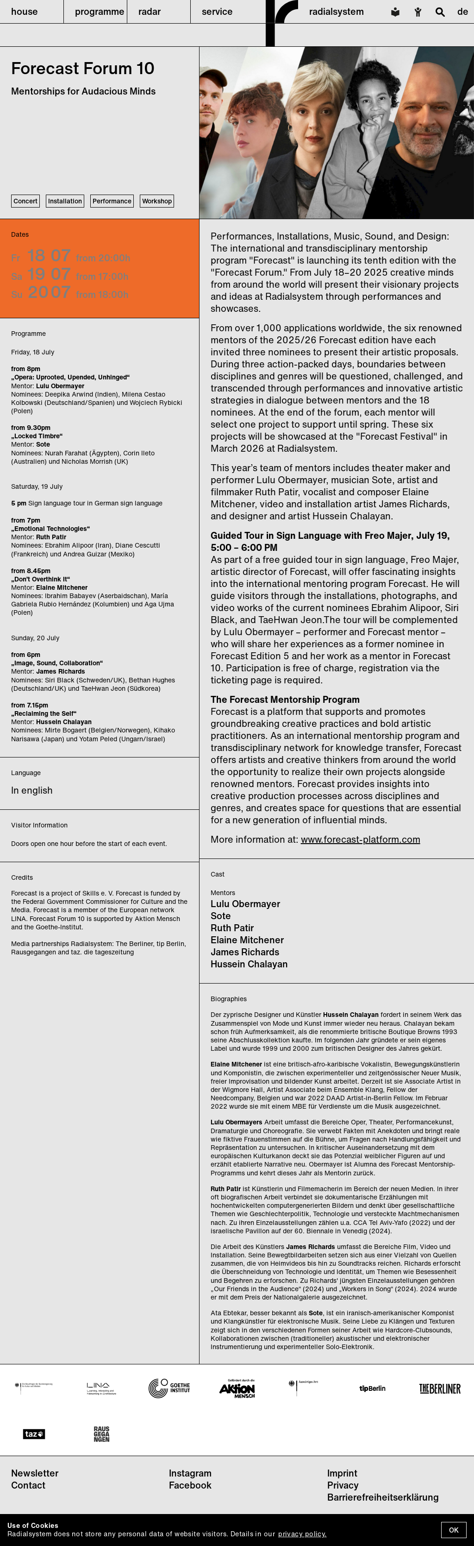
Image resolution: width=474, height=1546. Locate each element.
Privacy (343, 1485)
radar (149, 11)
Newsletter (34, 1473)
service (217, 11)
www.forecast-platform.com (360, 839)
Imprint (342, 1473)
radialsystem (336, 11)
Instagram (190, 1473)
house (24, 11)
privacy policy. (302, 1534)
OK (454, 1530)
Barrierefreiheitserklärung (383, 1497)
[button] (31, 11)
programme (100, 11)
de (462, 11)
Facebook (190, 1485)
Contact (28, 1485)
